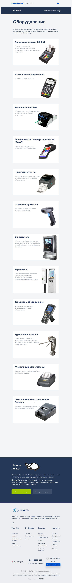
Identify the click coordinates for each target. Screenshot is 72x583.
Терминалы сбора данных (29, 302)
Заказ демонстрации (42, 492)
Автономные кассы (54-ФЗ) (30, 42)
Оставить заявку (52, 10)
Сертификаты (56, 541)
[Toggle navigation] (58, 3)
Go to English (17, 562)
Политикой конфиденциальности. (50, 575)
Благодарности (56, 536)
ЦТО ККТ (40, 540)
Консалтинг (41, 543)
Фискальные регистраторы (30, 367)
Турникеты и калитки (26, 334)
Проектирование (43, 546)
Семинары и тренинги (41, 549)
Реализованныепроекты (16, 539)
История (54, 533)
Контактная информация (35, 563)
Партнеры (55, 539)
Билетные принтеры (26, 107)
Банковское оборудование (29, 74)
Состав (27, 539)
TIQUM (41, 579)
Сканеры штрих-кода (26, 204)
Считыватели (22, 237)
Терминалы (21, 269)
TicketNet (16, 10)
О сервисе (28, 533)
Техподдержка (53, 558)
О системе (15, 533)
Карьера (54, 549)
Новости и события (55, 545)
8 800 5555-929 (35, 560)
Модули (14, 543)
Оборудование (16, 546)
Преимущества (29, 536)
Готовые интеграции (41, 534)
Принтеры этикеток (25, 172)
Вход (53, 561)
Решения (14, 536)
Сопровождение (43, 537)
